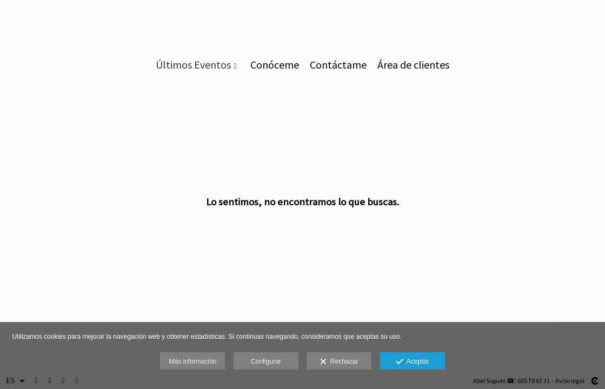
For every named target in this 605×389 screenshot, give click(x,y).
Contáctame (338, 65)
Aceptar (412, 362)
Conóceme (274, 65)
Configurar (266, 361)
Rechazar (339, 362)
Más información (192, 361)
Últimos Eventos (193, 65)
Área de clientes (413, 65)
